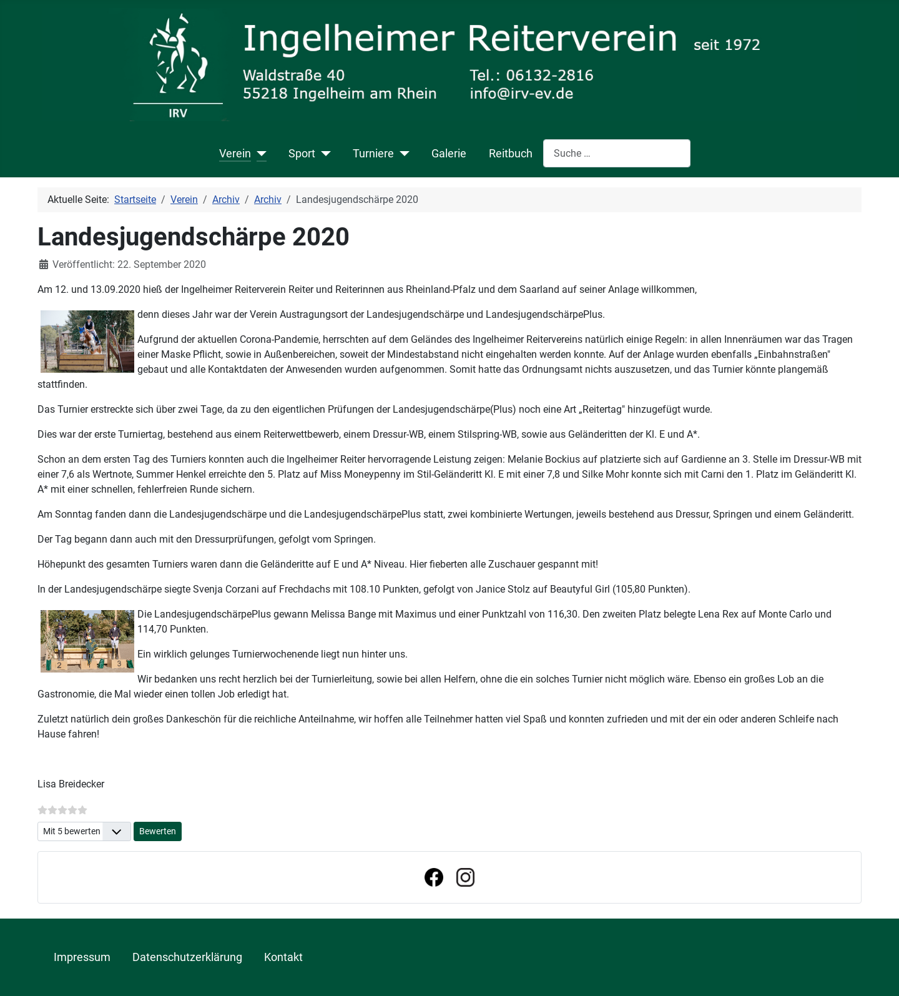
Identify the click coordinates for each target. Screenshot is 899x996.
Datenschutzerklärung (187, 957)
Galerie (448, 153)
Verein (235, 153)
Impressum (82, 957)
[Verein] (259, 153)
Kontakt (283, 957)
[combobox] (616, 153)
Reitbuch (511, 153)
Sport (301, 153)
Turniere (373, 153)
